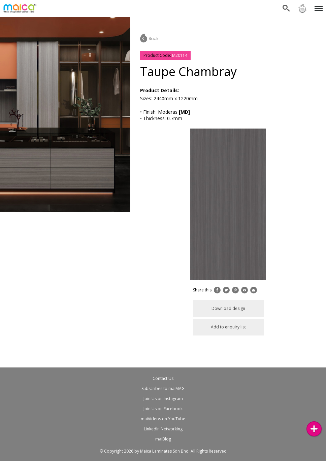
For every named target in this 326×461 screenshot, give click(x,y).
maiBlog (163, 439)
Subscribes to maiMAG (163, 388)
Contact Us (163, 378)
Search (286, 8)
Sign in (302, 8)
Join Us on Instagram (163, 398)
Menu (317, 5)
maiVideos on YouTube (163, 419)
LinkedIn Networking (163, 429)
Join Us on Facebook (163, 409)
